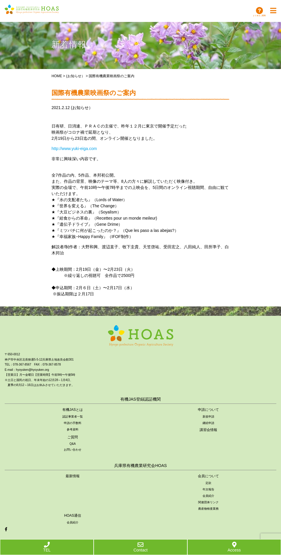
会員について (208, 476)
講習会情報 (208, 430)
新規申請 (208, 416)
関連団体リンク (208, 502)
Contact (140, 547)
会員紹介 (208, 495)
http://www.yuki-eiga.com (74, 148)
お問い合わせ (72, 449)
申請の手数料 (72, 423)
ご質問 (72, 437)
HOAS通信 (72, 515)
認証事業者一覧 (72, 416)
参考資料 (72, 429)
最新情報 (73, 476)
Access (234, 547)
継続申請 (208, 423)
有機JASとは (72, 410)
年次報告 (208, 489)
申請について (208, 410)
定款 (208, 483)
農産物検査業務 (208, 508)
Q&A (72, 443)
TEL (47, 547)
